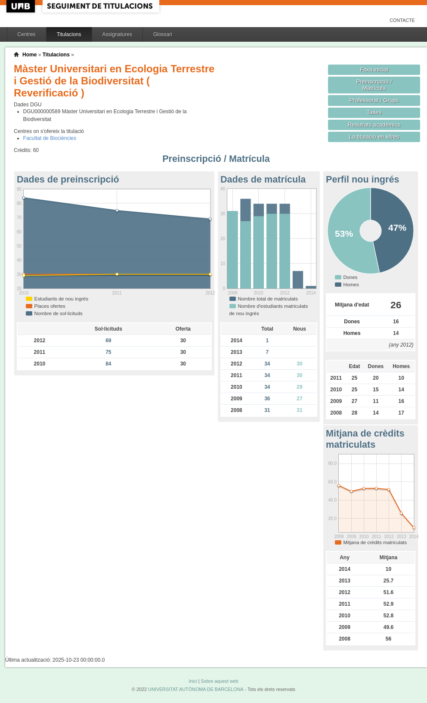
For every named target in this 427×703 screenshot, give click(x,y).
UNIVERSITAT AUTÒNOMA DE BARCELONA (195, 689)
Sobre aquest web (219, 681)
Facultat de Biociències (49, 138)
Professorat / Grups (374, 100)
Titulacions (69, 34)
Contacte (402, 20)
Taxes (374, 112)
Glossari (162, 34)
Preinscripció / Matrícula (374, 84)
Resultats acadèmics (374, 124)
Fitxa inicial (374, 69)
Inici (193, 681)
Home (29, 55)
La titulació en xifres (374, 136)
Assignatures (117, 34)
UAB (21, 6)
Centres (27, 34)
